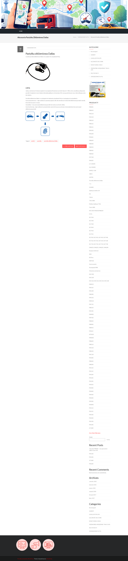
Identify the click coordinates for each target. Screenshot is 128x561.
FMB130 (91, 307)
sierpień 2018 (92, 491)
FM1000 (91, 357)
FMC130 (91, 354)
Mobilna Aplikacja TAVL (95, 204)
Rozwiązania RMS (93, 267)
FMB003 (91, 324)
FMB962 (91, 150)
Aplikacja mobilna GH (94, 190)
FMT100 (91, 157)
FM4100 (91, 394)
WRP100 (91, 260)
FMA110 (91, 113)
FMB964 (91, 153)
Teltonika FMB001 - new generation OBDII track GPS (98, 449)
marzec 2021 (92, 488)
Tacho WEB (92, 207)
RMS (90, 254)
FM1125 (91, 411)
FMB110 (91, 344)
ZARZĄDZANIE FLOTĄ (31, 47)
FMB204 (91, 364)
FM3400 (91, 391)
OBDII (90, 174)
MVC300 (91, 274)
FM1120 (91, 368)
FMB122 (91, 123)
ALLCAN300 (92, 167)
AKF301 (91, 177)
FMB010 (91, 110)
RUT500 (91, 224)
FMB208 (91, 294)
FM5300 (91, 401)
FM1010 (91, 384)
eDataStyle (49, 558)
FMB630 (91, 140)
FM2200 (91, 418)
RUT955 (91, 234)
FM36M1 (91, 404)
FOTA (90, 214)
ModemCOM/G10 (93, 250)
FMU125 (91, 287)
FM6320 (91, 160)
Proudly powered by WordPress (25, 558)
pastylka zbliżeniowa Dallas (51, 141)
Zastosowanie (92, 264)
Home (20, 31)
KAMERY (93, 55)
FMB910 (91, 327)
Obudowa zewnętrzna (94, 271)
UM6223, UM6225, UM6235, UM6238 (98, 247)
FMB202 (91, 361)
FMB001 (91, 107)
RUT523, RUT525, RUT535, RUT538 (98, 240)
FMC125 (91, 304)
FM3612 (91, 331)
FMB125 (91, 127)
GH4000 (91, 187)
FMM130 (91, 301)
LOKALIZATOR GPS (96, 58)
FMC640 (91, 291)
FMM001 (91, 314)
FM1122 (91, 371)
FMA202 (91, 130)
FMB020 (91, 321)
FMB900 (91, 143)
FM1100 (91, 421)
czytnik (33, 141)
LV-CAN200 (92, 164)
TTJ (90, 184)
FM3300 (91, 388)
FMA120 (91, 117)
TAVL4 (91, 197)
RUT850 (91, 227)
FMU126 (91, 297)
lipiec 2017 (92, 498)
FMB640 (91, 341)
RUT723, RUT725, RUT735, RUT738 (98, 244)
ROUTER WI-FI (95, 73)
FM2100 (91, 414)
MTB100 (91, 334)
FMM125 (91, 284)
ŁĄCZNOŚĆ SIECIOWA (97, 61)
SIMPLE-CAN (92, 170)
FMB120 (91, 120)
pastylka (39, 141)
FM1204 (91, 381)
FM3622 (91, 137)
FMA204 (91, 133)
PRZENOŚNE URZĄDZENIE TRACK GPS (100, 69)
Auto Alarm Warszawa (94, 433)
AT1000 (91, 428)
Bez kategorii (94, 51)
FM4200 (91, 398)
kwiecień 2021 (92, 484)
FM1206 (91, 424)
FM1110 (91, 408)
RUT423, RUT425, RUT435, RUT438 (98, 237)
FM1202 (91, 378)
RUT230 (91, 217)
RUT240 (91, 220)
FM (90, 194)
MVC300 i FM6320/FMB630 (96, 210)
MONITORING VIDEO (96, 65)
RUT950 (91, 230)
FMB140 (91, 351)
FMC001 (91, 311)
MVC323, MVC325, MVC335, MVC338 (99, 281)
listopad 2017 (92, 495)
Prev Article (68, 146)
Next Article (80, 146)
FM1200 (91, 374)
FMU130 (91, 347)
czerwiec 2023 (92, 481)
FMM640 (91, 337)
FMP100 (91, 317)
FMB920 (91, 147)
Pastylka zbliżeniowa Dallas (96, 180)
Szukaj (90, 437)
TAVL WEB (92, 200)
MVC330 (91, 277)
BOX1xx (91, 257)
